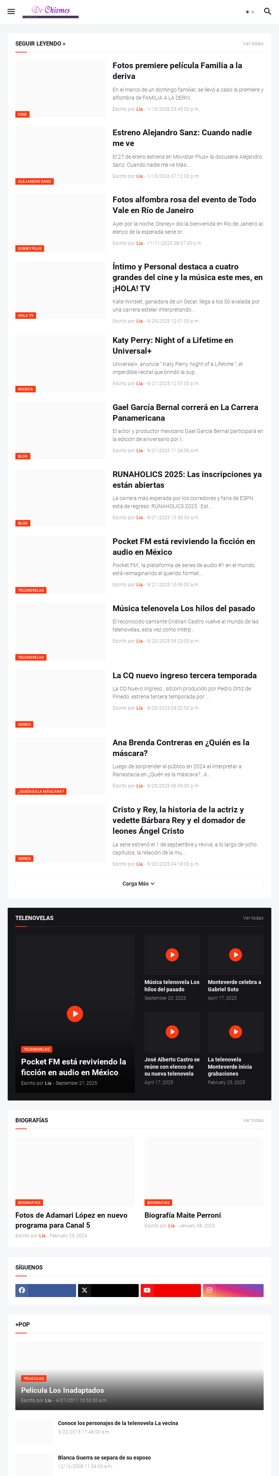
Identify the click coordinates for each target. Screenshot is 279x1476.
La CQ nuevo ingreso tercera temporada (185, 675)
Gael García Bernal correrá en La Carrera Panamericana (185, 413)
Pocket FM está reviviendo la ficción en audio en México (184, 547)
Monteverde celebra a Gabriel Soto (234, 985)
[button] (10, 11)
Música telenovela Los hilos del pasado (184, 608)
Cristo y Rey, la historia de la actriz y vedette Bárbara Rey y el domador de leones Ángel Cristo (179, 820)
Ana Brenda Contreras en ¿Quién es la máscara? (181, 748)
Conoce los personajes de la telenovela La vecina (118, 1423)
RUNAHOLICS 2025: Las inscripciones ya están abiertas (187, 480)
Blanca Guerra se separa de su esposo (104, 1458)
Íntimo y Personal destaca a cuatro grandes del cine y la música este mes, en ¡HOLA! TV (188, 277)
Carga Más (136, 884)
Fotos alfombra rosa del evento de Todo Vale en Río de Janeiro (184, 205)
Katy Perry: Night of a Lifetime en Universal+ (173, 346)
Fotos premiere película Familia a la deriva (177, 71)
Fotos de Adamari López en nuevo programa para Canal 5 (71, 1220)
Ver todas (253, 43)
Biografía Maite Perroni (182, 1215)
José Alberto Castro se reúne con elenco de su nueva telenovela (172, 1066)
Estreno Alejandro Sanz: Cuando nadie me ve (182, 138)
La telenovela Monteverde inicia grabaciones (230, 1066)
